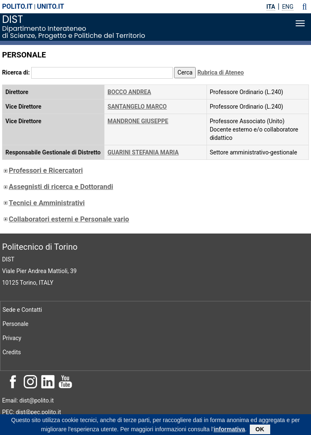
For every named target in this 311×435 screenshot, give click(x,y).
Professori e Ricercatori (42, 170)
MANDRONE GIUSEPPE (137, 121)
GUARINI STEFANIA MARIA (143, 152)
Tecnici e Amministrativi (43, 203)
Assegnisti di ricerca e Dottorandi (57, 186)
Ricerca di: (16, 72)
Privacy (11, 338)
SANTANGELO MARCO (137, 106)
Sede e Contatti (22, 309)
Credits (11, 352)
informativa (229, 430)
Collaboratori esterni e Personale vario (65, 219)
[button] (304, 6)
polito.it (17, 6)
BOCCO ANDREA (129, 92)
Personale (15, 324)
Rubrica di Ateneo (220, 72)
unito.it (50, 6)
